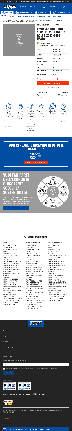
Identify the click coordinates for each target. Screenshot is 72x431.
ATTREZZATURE (53, 251)
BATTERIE (6, 259)
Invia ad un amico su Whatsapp (44, 96)
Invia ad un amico (62, 96)
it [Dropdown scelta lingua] (67, 6)
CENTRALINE (7, 271)
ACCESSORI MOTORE (10, 249)
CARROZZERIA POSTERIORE (12, 269)
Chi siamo (43, 6)
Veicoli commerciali (33, 243)
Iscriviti (9, 373)
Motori (11, 16)
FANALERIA (6, 277)
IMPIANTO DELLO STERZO (11, 279)
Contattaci (52, 6)
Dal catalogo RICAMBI (36, 237)
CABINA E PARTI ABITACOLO (12, 261)
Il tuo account (36, 347)
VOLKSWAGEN (57, 55)
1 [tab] (35, 313)
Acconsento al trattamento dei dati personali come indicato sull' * (31, 368)
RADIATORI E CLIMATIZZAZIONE (13, 299)
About (36, 330)
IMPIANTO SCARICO (9, 283)
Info (36, 336)
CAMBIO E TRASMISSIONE (11, 263)
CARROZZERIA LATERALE (11, 267)
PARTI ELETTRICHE (9, 297)
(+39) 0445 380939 (43, 429)
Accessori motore (43, 16)
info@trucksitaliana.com (56, 410)
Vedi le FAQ (65, 92)
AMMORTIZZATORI (9, 253)
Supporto (36, 341)
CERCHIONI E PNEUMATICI (11, 273)
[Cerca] (28, 6)
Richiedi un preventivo (53, 83)
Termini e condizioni (29, 423)
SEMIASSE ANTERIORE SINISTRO (48, 25)
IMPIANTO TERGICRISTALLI (11, 285)
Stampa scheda (42, 92)
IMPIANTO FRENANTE (10, 281)
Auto (5, 243)
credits (6, 418)
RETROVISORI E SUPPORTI (11, 300)
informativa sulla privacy (50, 368)
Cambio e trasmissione (25, 16)
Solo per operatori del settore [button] (47, 79)
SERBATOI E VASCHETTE (11, 302)
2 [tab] (37, 313)
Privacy (21, 423)
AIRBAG (5, 251)
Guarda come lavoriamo (16, 208)
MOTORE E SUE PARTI (10, 295)
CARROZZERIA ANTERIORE (11, 265)
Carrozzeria (57, 16)
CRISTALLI (6, 275)
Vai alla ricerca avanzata (36, 162)
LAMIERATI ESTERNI (9, 304)
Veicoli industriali (55, 243)
